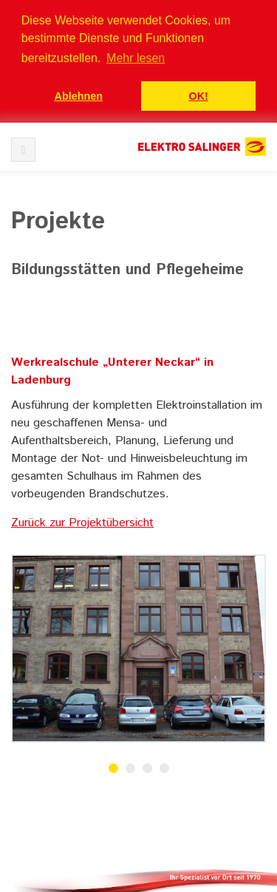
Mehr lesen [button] (135, 58)
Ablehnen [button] (79, 96)
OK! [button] (198, 96)
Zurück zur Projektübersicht (82, 522)
